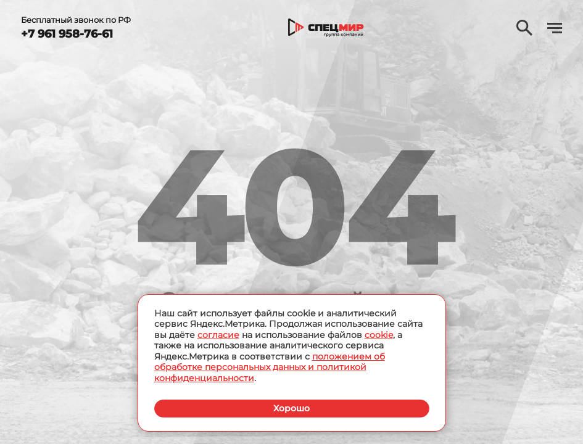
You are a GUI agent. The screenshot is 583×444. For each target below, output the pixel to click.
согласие (218, 334)
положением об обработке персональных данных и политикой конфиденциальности (269, 367)
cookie (379, 334)
